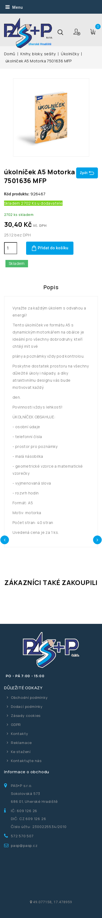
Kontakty (19, 733)
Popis (51, 287)
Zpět (87, 173)
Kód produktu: (16, 194)
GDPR (16, 724)
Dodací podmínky (27, 706)
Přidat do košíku (49, 248)
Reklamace (21, 742)
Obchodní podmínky (29, 697)
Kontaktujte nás (26, 760)
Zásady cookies (26, 715)
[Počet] (10, 248)
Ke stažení (21, 751)
